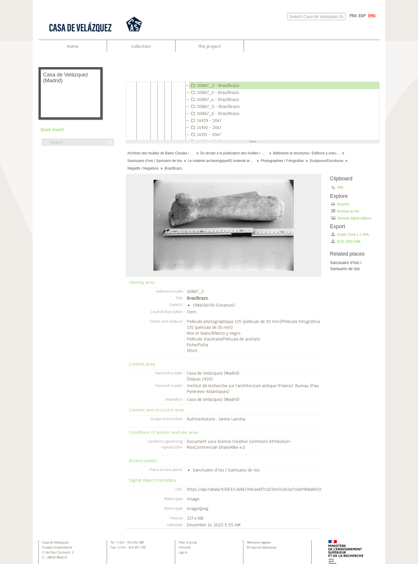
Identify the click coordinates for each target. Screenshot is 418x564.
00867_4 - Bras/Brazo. (214, 99)
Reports (340, 204)
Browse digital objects (351, 218)
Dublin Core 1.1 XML (350, 234)
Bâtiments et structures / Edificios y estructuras (307, 153)
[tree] (252, 111)
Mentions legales (259, 542)
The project (209, 46)
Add (340, 187)
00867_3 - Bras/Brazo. (214, 92)
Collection (141, 46)
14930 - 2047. (205, 127)
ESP (362, 15)
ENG (371, 15)
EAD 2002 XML (346, 241)
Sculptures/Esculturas (326, 161)
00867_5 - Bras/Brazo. (214, 106)
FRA (353, 15)
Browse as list (345, 211)
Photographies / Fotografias (282, 161)
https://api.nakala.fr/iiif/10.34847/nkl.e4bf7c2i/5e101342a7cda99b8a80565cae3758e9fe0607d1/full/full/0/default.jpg (295, 489)
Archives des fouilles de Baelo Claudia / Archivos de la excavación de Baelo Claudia (161, 153)
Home (72, 46)
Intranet (185, 547)
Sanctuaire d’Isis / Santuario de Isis (154, 161)
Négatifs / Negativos (143, 168)
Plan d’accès (188, 542)
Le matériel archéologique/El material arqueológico (222, 161)
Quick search (52, 130)
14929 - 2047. (205, 120)
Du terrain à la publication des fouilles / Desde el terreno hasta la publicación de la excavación (234, 153)
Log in (183, 552)
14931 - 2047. (205, 134)
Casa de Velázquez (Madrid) (213, 373)
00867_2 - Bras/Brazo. (214, 85)
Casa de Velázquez (55, 542)
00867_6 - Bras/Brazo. (214, 113)
